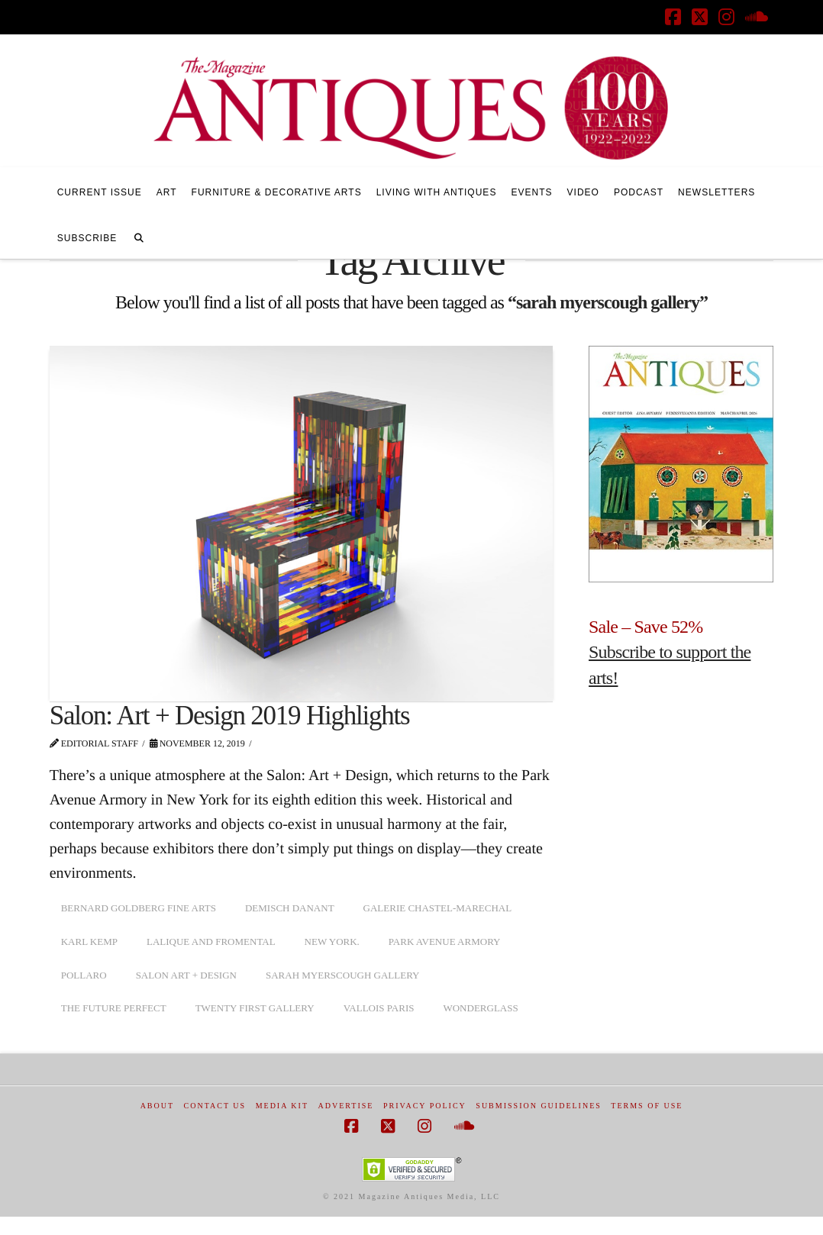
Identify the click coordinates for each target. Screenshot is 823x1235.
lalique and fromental (211, 941)
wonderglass (480, 1008)
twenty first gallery (255, 1008)
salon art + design (186, 975)
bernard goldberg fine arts (138, 908)
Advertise (346, 1105)
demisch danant (289, 908)
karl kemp (89, 941)
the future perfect (113, 1008)
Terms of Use (647, 1105)
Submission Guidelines (539, 1105)
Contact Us (215, 1105)
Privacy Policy (424, 1105)
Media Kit (282, 1105)
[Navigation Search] (139, 236)
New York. (332, 941)
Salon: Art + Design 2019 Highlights (230, 715)
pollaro (84, 975)
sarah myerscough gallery (343, 975)
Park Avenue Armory (445, 941)
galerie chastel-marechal (437, 908)
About (157, 1105)
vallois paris (379, 1008)
